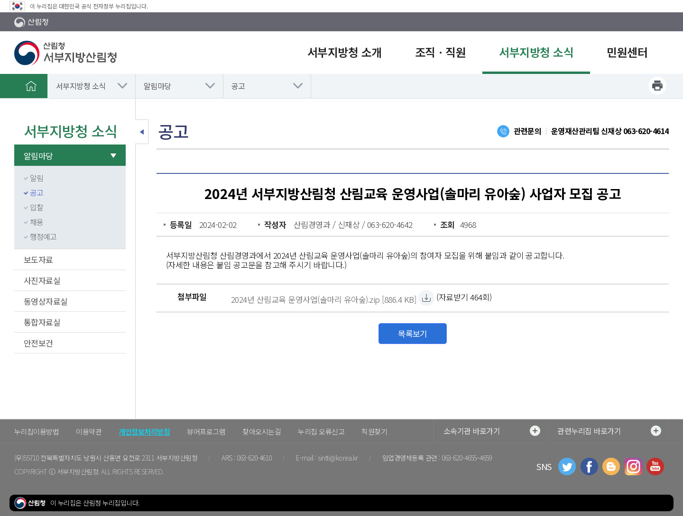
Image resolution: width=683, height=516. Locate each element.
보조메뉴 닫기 (141, 131)
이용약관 (89, 431)
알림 (36, 177)
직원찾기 (374, 431)
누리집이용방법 (36, 431)
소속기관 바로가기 (491, 430)
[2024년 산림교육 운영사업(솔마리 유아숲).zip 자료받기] (323, 298)
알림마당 (157, 85)
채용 (36, 221)
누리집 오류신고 (321, 431)
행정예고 (43, 236)
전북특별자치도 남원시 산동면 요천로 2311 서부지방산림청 (118, 457)
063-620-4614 (646, 130)
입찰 (36, 207)
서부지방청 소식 (81, 85)
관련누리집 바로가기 (609, 430)
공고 (238, 85)
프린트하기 (657, 86)
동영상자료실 (46, 301)
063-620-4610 (254, 457)
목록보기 (412, 333)
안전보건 (38, 343)
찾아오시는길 (261, 431)
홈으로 (30, 85)
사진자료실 (42, 280)
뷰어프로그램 (206, 431)
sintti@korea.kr (338, 457)
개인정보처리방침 (144, 431)
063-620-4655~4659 (467, 457)
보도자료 (38, 259)
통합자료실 (42, 322)
